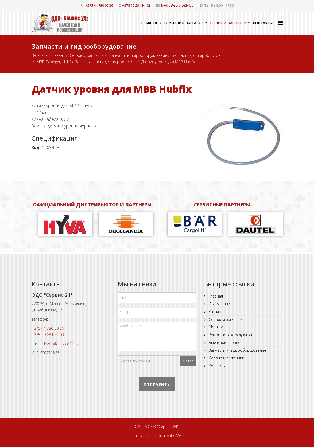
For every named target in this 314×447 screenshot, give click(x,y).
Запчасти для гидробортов (196, 55)
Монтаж (215, 326)
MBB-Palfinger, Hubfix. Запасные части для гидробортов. (86, 61)
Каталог (195, 23)
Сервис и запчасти (228, 23)
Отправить (157, 384)
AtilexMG (174, 435)
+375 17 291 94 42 (136, 5)
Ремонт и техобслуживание (233, 334)
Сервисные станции (226, 357)
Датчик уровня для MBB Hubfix (112, 89)
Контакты (263, 23)
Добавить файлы (135, 361)
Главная (149, 23)
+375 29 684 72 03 (48, 334)
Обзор (188, 361)
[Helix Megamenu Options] (280, 22)
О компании (172, 23)
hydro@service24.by (177, 5)
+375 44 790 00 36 (99, 5)
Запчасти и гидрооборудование (137, 55)
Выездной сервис (224, 342)
